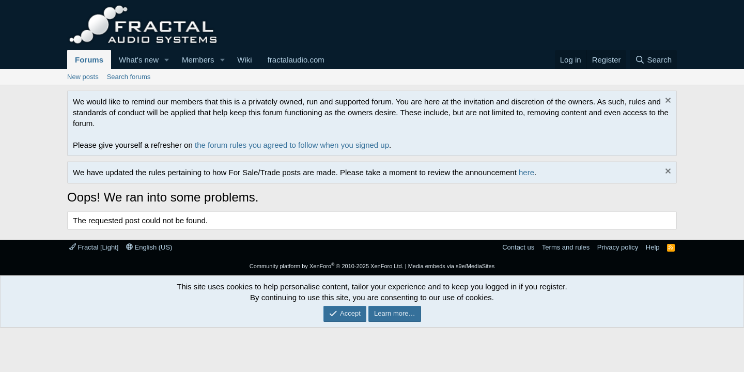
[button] (167, 59)
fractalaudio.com (296, 59)
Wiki (244, 59)
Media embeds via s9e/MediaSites (451, 266)
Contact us (518, 247)
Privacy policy (617, 247)
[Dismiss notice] (666, 101)
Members (198, 59)
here (526, 172)
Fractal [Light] (93, 247)
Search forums (129, 77)
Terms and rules (566, 247)
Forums (89, 59)
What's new (139, 59)
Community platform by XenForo (327, 266)
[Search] (653, 59)
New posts (83, 77)
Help (653, 247)
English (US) (149, 247)
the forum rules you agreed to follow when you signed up (292, 145)
